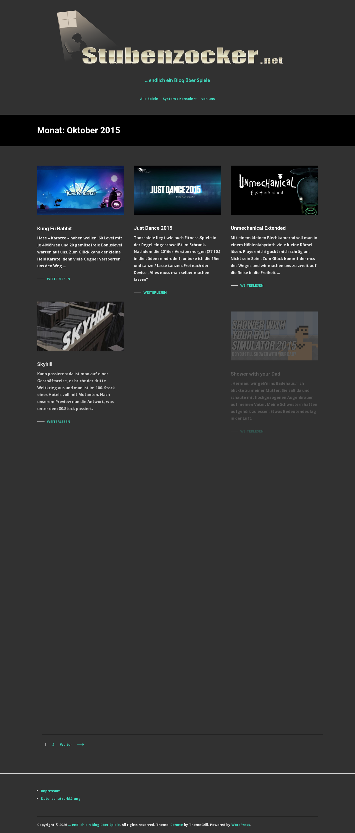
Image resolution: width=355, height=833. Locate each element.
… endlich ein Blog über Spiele (177, 80)
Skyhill (45, 366)
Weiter (66, 744)
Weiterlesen (58, 278)
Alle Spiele (149, 98)
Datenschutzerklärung (61, 798)
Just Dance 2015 (153, 228)
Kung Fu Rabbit (54, 228)
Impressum (50, 790)
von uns (208, 98)
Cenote (176, 824)
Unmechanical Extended (258, 228)
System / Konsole (178, 98)
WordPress (240, 824)
